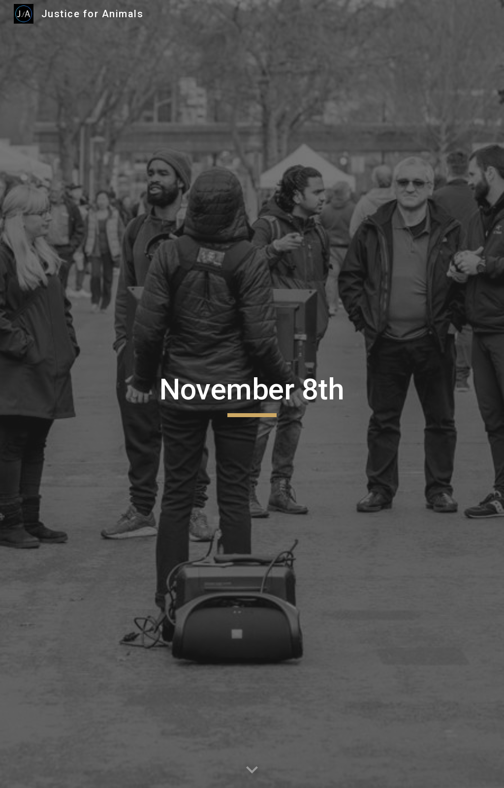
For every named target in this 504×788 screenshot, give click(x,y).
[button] (252, 770)
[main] (251, 394)
